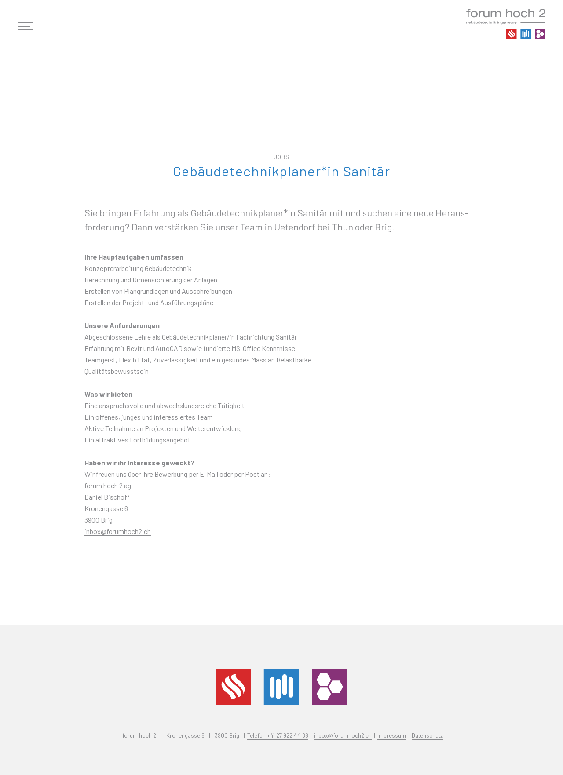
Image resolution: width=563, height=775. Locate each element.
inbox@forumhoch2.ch (117, 531)
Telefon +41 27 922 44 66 (277, 735)
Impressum (391, 735)
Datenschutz (427, 735)
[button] (30, 26)
